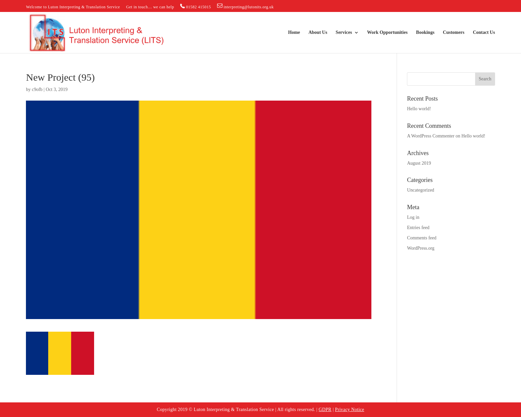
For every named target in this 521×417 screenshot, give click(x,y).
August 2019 (419, 163)
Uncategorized (420, 190)
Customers (453, 32)
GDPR (325, 409)
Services (344, 32)
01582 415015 (195, 6)
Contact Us (484, 32)
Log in (413, 217)
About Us (318, 32)
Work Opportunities (387, 32)
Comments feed (421, 237)
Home (294, 32)
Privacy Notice (349, 409)
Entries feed (418, 227)
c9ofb (37, 89)
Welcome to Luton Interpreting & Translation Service (73, 7)
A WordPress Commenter (431, 135)
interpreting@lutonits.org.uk (245, 6)
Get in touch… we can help (150, 7)
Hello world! (419, 108)
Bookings (425, 32)
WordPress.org (420, 248)
